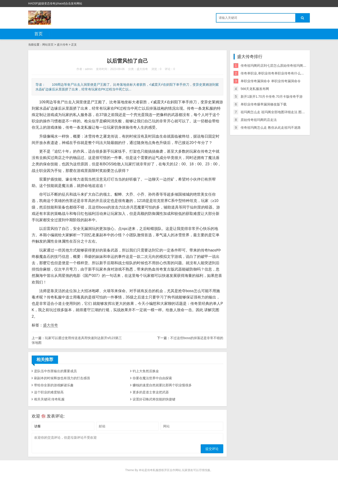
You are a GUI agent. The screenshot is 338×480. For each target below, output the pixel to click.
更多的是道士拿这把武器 (151, 392)
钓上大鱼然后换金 (146, 371)
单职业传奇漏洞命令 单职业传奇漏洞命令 (271, 81)
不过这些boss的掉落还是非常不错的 (196, 338)
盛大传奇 (62, 44)
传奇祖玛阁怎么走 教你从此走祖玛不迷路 (271, 127)
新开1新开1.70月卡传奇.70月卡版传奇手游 (272, 96)
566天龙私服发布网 (255, 89)
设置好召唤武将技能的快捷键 (154, 399)
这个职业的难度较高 (49, 392)
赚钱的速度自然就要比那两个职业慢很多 (162, 385)
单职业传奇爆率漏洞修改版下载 (264, 104)
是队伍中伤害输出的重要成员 (55, 371)
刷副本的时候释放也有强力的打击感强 (62, 378)
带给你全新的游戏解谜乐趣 (53, 385)
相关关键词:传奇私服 (49, 399)
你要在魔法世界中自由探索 (152, 378)
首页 (38, 33)
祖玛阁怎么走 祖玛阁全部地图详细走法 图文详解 (276, 112)
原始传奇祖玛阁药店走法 (259, 120)
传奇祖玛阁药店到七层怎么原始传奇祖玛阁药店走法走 (280, 65)
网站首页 (48, 44)
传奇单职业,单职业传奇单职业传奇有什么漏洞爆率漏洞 (280, 73)
